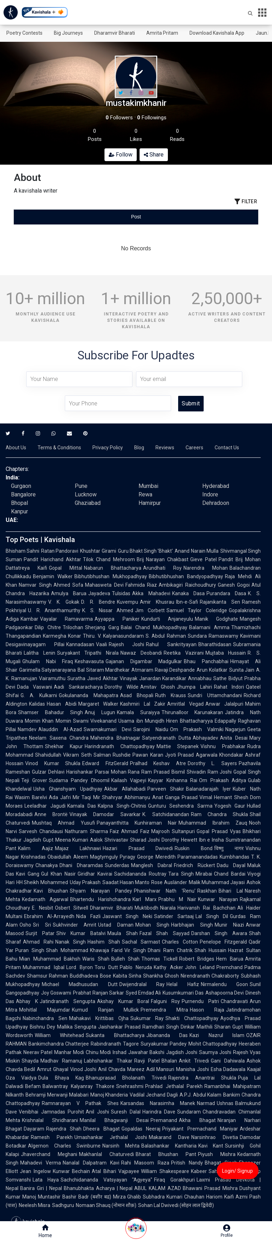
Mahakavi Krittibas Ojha (99, 1018)
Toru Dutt (106, 967)
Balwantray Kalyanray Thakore (78, 1086)
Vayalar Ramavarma (66, 619)
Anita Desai (234, 738)
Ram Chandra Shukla (219, 814)
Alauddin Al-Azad (60, 729)
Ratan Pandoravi (59, 551)
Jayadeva (99, 593)
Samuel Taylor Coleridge (196, 610)
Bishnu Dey (42, 1027)
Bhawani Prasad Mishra (210, 1188)
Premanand (164, 1120)
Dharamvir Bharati (114, 33)
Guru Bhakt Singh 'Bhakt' (145, 551)
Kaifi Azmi (236, 1197)
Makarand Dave (169, 1137)
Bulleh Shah (125, 959)
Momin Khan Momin (48, 721)
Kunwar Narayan (218, 899)
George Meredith (156, 857)
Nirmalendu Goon (224, 984)
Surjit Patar (40, 933)
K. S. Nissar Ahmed (107, 610)
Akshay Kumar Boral (123, 1001)
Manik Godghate (216, 619)
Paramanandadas (197, 857)
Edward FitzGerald (105, 763)
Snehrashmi (129, 1086)
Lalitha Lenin (39, 653)
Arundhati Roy (162, 568)
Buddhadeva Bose (90, 976)
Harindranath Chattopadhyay (120, 746)
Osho (25, 925)
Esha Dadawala (228, 1069)
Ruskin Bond (193, 848)
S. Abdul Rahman (166, 636)
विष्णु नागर (229, 848)
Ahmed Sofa (68, 585)
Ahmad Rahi (38, 942)
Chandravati (234, 1001)
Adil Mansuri (160, 1069)
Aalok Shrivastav (109, 840)
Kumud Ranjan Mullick (105, 1010)
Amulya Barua (68, 593)
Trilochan (73, 627)
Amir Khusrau (157, 602)
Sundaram (189, 1112)
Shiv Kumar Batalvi (81, 933)
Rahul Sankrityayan (171, 644)
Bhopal (19, 503)
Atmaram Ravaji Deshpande (163, 670)
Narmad (206, 1103)
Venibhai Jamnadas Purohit (51, 1112)
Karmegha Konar (62, 636)
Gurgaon (21, 486)
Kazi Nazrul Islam (216, 1035)
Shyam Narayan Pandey (101, 891)
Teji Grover (34, 780)
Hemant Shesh (231, 797)
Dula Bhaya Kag (61, 1078)
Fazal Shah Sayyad (164, 933)
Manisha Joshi (192, 1069)
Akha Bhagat (197, 1120)
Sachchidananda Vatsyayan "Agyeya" (106, 1180)
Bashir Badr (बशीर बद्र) (86, 1197)
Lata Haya (46, 1180)
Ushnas (225, 1103)
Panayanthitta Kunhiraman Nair (137, 823)
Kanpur (19, 511)
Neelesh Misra (34, 1205)
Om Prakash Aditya (222, 780)
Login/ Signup (237, 1171)
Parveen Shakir (166, 789)
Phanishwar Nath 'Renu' (165, 891)
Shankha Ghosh (160, 976)
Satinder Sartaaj (174, 916)
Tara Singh (181, 874)
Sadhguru (63, 1205)
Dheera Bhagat (101, 1129)
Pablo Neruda (136, 967)
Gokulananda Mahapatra (88, 695)
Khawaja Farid (106, 950)
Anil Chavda (111, 1069)
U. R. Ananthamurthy (54, 610)
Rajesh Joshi (126, 644)
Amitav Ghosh (157, 687)
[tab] (54, 216)
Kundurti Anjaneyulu (167, 619)
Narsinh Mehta (121, 1146)
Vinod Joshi (83, 1069)
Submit (191, 403)
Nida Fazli (88, 916)
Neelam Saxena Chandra (59, 738)
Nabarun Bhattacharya (112, 568)
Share (154, 154)
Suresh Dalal (126, 1112)
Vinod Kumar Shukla (52, 763)
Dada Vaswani (34, 687)
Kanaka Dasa (188, 593)
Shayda (30, 1061)
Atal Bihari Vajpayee (115, 1171)
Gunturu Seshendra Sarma (180, 806)
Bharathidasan (214, 644)
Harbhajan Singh (192, 925)
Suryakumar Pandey (164, 1044)
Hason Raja (207, 1010)
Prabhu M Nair (177, 899)
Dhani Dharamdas (81, 865)
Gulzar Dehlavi (48, 772)
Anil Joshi (97, 1112)
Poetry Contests (24, 33)
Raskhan (207, 891)
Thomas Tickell (159, 959)
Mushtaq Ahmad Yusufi (63, 823)
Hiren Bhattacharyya (189, 721)
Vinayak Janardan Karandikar (153, 678)
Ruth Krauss (170, 695)
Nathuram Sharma (86, 831)
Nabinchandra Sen (45, 1018)
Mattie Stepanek (178, 746)
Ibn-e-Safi (187, 602)
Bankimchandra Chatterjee (58, 1044)
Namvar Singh (35, 585)
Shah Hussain (210, 950)
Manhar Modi (69, 1052)
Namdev (27, 729)
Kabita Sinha (127, 976)
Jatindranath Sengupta (67, 1001)
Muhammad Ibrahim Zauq (212, 823)
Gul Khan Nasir (58, 874)
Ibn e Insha (211, 840)
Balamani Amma (209, 627)
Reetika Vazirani (184, 653)
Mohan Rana (125, 772)
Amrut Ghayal (52, 1069)
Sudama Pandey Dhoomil (79, 780)
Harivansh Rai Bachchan (206, 908)
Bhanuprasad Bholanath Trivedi (126, 1078)
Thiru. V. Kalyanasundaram (113, 636)
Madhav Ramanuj (61, 1061)
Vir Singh (135, 950)
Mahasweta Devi (104, 585)
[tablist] (136, 216)
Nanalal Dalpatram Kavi (91, 1163)
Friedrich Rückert (194, 865)
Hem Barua (229, 959)
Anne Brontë (51, 814)
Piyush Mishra (217, 1154)
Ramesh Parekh (52, 1137)
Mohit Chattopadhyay (212, 1044)
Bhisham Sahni (22, 551)
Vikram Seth (77, 755)
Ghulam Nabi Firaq (47, 661)
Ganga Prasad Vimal (188, 797)
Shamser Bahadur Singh (50, 712)
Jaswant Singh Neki (127, 916)
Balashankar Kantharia (169, 1146)
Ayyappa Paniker (117, 619)
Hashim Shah (103, 942)
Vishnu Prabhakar (222, 746)
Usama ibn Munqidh (141, 721)
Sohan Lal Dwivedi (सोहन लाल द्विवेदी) (176, 1205)
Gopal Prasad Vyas (219, 831)
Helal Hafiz (182, 984)
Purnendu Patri (200, 1001)
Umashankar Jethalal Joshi (110, 1137)
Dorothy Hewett (179, 840)
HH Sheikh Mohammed (42, 882)
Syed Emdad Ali (143, 993)
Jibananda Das (167, 1035)
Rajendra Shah (63, 1129)
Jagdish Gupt (38, 840)
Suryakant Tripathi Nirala (88, 653)
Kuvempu (127, 602)
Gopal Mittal (65, 568)
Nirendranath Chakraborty (210, 976)
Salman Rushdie (112, 755)
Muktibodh (146, 908)
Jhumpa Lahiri (194, 687)
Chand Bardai (229, 874)
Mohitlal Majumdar (44, 1010)
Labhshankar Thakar (108, 1061)
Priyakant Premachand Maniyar (200, 1129)
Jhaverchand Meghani (49, 1154)
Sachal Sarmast (141, 942)
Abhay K (27, 1001)
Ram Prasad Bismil (163, 772)
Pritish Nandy (187, 1163)
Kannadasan (80, 644)
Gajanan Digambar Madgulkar (144, 661)
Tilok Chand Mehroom (109, 559)
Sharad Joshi (145, 840)
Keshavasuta (89, 661)
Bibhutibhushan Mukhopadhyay (110, 576)
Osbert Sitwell (71, 908)
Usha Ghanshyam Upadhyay (67, 789)
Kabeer (199, 1171)
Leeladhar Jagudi (45, 806)
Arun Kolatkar (212, 670)
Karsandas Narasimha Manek (157, 1103)
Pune (81, 486)
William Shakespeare (165, 1171)
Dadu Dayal (231, 865)
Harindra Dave (159, 1112)
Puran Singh (29, 950)
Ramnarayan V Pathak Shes (80, 1103)
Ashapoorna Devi (224, 993)
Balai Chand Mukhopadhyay (154, 627)
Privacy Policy (107, 447)
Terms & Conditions (59, 447)
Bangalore (23, 494)
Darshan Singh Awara (219, 933)
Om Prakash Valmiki (196, 729)
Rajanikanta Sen (220, 602)
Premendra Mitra (164, 1010)
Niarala (168, 908)
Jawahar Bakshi (146, 1052)
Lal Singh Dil (212, 916)
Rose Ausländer (169, 882)
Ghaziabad (88, 503)
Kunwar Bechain (71, 1171)
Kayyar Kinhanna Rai (172, 780)
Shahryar (112, 797)
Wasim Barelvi (31, 797)
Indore (210, 494)
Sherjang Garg (102, 627)
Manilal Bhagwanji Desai (114, 1120)
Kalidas (37, 704)
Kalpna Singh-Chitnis (122, 806)
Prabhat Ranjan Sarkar (98, 993)
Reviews (164, 447)
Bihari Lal (231, 891)
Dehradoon (215, 503)
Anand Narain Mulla (196, 551)
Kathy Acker (168, 967)
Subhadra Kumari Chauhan (173, 1197)
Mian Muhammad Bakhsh (49, 959)
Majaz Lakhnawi (78, 848)
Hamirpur (149, 503)
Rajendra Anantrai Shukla (202, 1078)
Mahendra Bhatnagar (115, 738)
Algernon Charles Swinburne (64, 1146)
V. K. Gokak (63, 602)
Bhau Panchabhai (206, 661)
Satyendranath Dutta (166, 738)
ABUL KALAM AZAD (157, 1188)
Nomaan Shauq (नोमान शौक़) (106, 1205)
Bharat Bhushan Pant (166, 1154)
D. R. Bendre (98, 602)
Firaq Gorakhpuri (174, 1180)
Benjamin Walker (53, 576)
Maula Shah (122, 933)
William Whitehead (59, 1035)
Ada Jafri (60, 797)
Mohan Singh (152, 925)
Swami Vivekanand (95, 721)
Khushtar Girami (98, 551)
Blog (139, 447)
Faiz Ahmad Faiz (129, 831)
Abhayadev (205, 738)
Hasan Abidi (61, 704)
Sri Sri (42, 925)
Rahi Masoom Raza (145, 1163)
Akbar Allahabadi (125, 789)
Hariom (214, 1197)
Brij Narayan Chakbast (163, 559)
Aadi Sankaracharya (78, 687)
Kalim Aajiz (35, 848)
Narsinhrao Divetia (214, 1137)
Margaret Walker (98, 704)
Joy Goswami (56, 993)
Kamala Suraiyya (138, 712)
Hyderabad (215, 486)
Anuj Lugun (100, 712)
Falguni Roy (165, 1001)
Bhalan (169, 1061)
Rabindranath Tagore (114, 1044)
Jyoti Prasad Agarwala (191, 755)
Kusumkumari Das (183, 993)
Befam (33, 1086)
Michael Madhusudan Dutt (80, 984)
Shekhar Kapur (64, 746)
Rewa (145, 494)
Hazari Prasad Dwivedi (138, 848)
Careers (194, 447)
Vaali (101, 644)
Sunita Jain (241, 670)
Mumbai (148, 486)
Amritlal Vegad (185, 704)
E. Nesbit (42, 908)
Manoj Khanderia (109, 1095)
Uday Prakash (85, 882)
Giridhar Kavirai (95, 874)
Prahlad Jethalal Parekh (173, 1086)
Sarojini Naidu (150, 729)
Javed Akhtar (102, 678)
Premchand (229, 967)
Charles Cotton (180, 942)
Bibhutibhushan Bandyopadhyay (186, 576)
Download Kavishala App (216, 33)
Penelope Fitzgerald (223, 942)
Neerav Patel (37, 1052)
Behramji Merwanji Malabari (57, 1095)
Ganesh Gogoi (234, 585)
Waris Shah (95, 959)
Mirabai (204, 874)
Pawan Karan (147, 755)
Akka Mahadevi (151, 593)
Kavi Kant (210, 1146)
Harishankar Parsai (87, 772)
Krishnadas (33, 857)
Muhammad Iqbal (43, 967)
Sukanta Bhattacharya (115, 1035)
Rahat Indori (229, 687)
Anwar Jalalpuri (224, 704)
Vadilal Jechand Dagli (154, 1095)
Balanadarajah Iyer (208, 789)
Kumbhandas (234, 857)
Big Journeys (68, 33)
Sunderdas (117, 865)
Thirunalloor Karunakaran (192, 712)
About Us (16, 447)
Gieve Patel (203, 559)
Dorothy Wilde (121, 687)
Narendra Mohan (205, 568)
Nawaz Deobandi (141, 653)
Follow (120, 154)
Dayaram (34, 1129)
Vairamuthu (52, 678)
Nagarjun (235, 729)
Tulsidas (121, 593)
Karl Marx (144, 899)
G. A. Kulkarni (39, 695)
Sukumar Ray (147, 1018)
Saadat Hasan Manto (126, 882)
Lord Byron (79, 967)
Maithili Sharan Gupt (220, 1027)
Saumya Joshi (215, 1052)
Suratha (76, 678)
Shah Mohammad (67, 950)
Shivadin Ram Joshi (209, 772)
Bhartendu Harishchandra (100, 899)
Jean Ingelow (35, 1171)
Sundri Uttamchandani (215, 695)
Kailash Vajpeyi (129, 780)
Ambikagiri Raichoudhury (187, 585)
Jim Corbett (150, 610)
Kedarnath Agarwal (45, 899)
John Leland (200, 967)
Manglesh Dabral (151, 865)
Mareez (135, 1069)
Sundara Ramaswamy (213, 636)
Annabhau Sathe (207, 678)
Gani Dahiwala (228, 1061)
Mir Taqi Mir (87, 797)
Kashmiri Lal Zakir (142, 704)
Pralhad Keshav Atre (158, 763)
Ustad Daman (116, 925)
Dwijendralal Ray (142, 984)
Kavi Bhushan (51, 891)
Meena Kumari (72, 840)
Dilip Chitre (48, 627)
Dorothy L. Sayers (212, 763)
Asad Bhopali (136, 695)
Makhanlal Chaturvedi (106, 1154)
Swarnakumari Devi (107, 729)
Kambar (29, 619)
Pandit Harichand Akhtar (52, 559)
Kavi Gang (27, 874)
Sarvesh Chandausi (41, 831)
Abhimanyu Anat (143, 797)
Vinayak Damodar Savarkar (104, 814)
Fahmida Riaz (141, 585)
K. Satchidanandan (165, 814)
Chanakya (46, 865)
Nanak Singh (70, 942)
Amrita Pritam (162, 33)
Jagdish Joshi (181, 1052)
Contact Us (227, 447)
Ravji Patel (147, 1061)
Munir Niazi (229, 925)
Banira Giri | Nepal (41, 1188)
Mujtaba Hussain (225, 653)
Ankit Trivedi (194, 1061)
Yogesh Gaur (229, 806)
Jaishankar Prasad (119, 1027)
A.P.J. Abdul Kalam (201, 1095)
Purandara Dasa (226, 593)
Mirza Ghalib (127, 1197)
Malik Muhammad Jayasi (217, 882)
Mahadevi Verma (40, 1163)
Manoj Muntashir (41, 1197)
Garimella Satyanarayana (47, 670)
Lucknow (86, 494)
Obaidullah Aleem (67, 857)
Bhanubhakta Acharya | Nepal (98, 1188)
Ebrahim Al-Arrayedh (49, 916)
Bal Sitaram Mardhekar (104, 670)
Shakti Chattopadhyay (192, 1018)
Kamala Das (81, 806)
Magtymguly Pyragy (113, 857)
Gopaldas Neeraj (140, 1129)
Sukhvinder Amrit (75, 925)
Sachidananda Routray (140, 874)
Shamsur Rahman (47, 976)
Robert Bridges (197, 959)
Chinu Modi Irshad (106, 1052)
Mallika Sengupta (76, 1027)
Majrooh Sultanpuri (173, 831)
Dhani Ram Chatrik (170, 950)
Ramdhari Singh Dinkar (168, 1027)
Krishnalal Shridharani (50, 1120)
